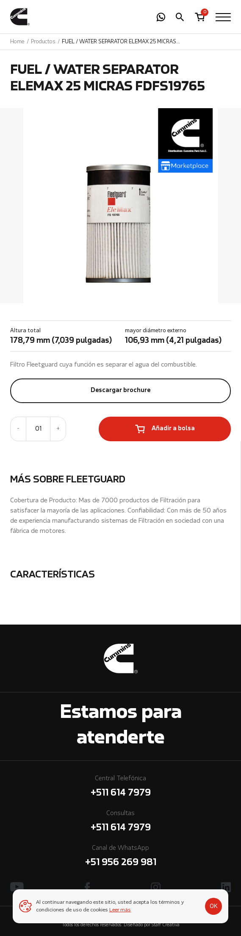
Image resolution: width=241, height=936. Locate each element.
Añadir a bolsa (173, 429)
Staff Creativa (166, 925)
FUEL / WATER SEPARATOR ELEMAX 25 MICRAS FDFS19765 (119, 42)
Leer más (120, 910)
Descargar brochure (120, 390)
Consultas (120, 822)
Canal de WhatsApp (120, 857)
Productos (43, 42)
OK (214, 906)
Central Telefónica (120, 788)
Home (17, 42)
